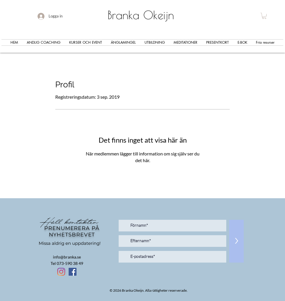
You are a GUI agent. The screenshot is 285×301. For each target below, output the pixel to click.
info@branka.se (67, 256)
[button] (264, 16)
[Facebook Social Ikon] (72, 272)
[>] (236, 241)
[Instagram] (61, 272)
